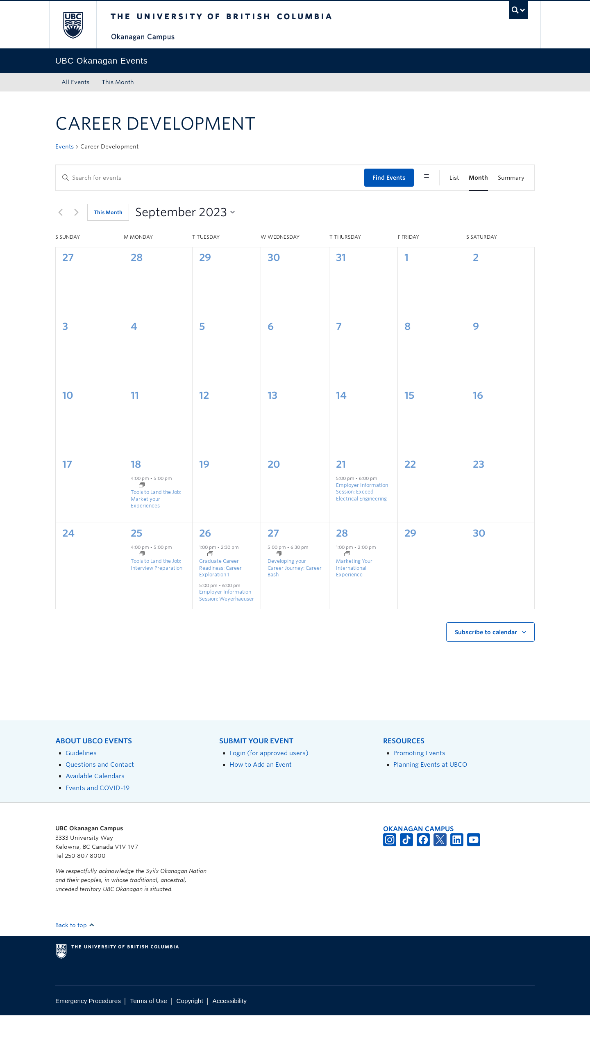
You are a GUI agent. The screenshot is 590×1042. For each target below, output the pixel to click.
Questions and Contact (100, 791)
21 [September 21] (341, 491)
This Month (118, 82)
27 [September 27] (273, 560)
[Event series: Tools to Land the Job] (142, 512)
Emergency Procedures (88, 1027)
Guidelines (81, 779)
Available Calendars (95, 802)
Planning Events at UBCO (430, 791)
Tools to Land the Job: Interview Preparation (156, 591)
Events (64, 146)
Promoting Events (419, 779)
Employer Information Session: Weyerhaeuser (226, 621)
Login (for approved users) (269, 779)
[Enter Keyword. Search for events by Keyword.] (210, 178)
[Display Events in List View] (454, 178)
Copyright (189, 1027)
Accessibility (230, 1027)
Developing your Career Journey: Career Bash (295, 594)
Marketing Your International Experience (354, 594)
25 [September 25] (136, 560)
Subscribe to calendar (486, 659)
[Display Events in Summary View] (511, 178)
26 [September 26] (205, 560)
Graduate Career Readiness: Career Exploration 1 (220, 594)
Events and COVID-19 (97, 814)
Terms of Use (148, 1027)
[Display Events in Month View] (478, 178)
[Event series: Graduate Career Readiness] (210, 581)
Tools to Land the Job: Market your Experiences (156, 525)
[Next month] (76, 239)
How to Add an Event (260, 791)
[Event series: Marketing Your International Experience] (347, 581)
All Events (75, 82)
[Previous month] (60, 239)
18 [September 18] (136, 491)
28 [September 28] (342, 560)
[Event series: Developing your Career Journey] (278, 581)
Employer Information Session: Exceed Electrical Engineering (362, 518)
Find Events (389, 177)
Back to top (75, 951)
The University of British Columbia (72, 24)
